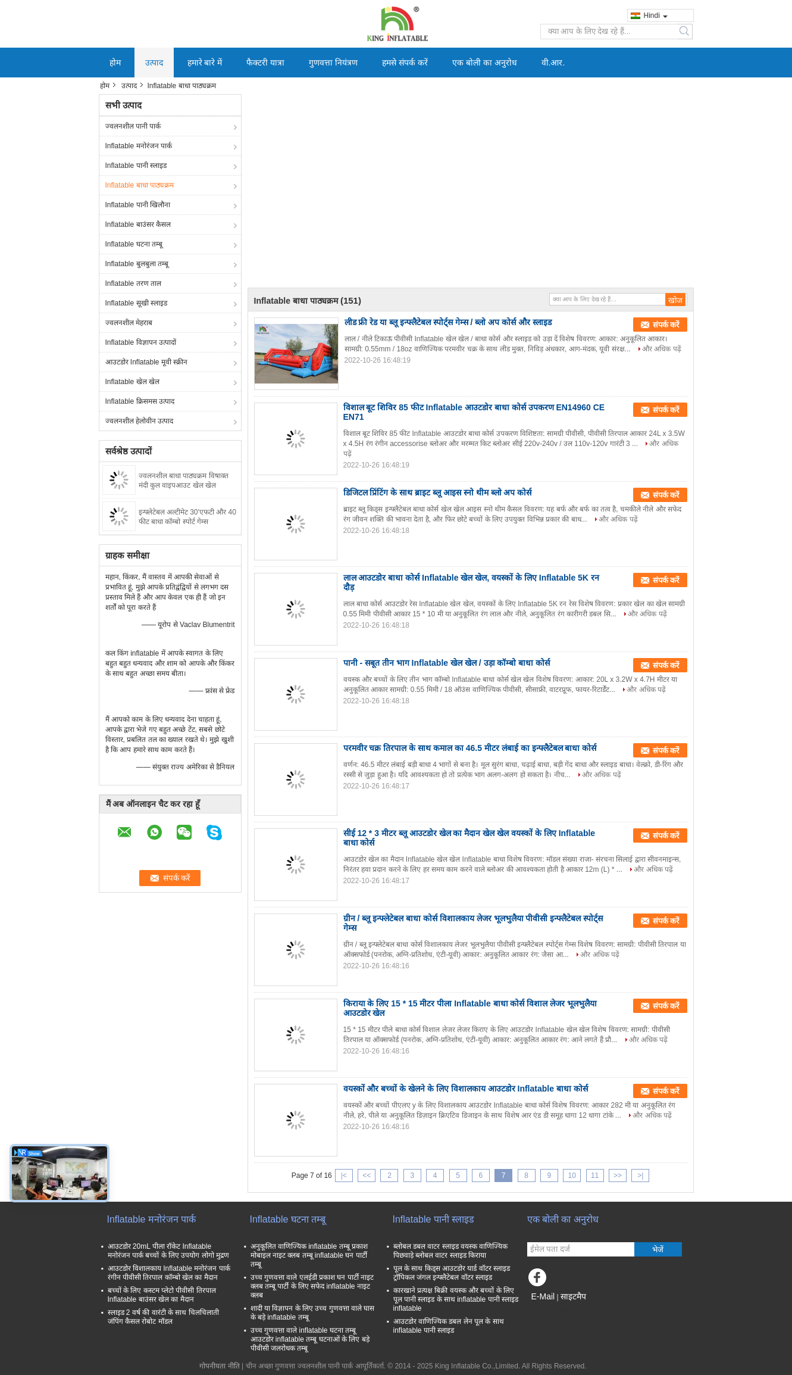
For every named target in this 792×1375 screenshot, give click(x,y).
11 (595, 1175)
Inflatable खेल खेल (132, 382)
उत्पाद (154, 62)
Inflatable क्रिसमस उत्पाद (139, 401)
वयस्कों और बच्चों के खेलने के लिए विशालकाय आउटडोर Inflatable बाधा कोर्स (465, 1088)
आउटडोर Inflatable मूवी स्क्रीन (146, 362)
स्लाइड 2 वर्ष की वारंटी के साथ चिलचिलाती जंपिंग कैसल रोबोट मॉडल (163, 1317)
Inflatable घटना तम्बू (133, 244)
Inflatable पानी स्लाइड (136, 165)
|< (344, 1175)
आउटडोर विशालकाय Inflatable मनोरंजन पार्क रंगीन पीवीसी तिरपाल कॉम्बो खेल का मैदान (169, 1273)
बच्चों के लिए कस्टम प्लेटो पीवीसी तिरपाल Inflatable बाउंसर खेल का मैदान (162, 1295)
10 (572, 1175)
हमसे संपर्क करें (405, 62)
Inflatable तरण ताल (133, 283)
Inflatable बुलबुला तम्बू (136, 264)
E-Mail (543, 1296)
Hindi (656, 15)
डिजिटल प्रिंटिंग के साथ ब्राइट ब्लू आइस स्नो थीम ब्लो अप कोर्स (437, 492)
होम (115, 62)
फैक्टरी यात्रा (265, 62)
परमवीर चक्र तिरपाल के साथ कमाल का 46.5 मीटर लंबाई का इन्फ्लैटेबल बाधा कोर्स (470, 748)
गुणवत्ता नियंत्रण (333, 62)
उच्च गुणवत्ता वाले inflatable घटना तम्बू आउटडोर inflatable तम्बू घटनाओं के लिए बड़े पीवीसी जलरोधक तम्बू (310, 1339)
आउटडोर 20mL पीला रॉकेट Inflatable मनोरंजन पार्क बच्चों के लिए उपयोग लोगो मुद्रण (168, 1250)
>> (617, 1175)
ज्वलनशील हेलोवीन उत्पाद (139, 421)
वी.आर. (553, 62)
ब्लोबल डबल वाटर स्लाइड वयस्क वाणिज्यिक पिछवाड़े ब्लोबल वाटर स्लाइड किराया (450, 1250)
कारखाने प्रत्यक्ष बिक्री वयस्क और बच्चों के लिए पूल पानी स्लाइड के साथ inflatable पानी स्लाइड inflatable (455, 1299)
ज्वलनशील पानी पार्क (133, 126)
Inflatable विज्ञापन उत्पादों (140, 342)
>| (640, 1175)
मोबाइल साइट (548, 1311)
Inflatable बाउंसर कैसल (138, 224)
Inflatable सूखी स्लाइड (136, 303)
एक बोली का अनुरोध (484, 62)
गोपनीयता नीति (219, 1366)
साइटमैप (573, 1296)
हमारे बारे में (205, 62)
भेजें (657, 1249)
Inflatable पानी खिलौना (137, 205)
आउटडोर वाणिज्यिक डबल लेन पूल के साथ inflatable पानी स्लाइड (448, 1326)
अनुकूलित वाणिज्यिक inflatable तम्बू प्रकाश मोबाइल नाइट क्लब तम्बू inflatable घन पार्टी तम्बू (309, 1255)
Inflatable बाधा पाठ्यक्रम (139, 185)
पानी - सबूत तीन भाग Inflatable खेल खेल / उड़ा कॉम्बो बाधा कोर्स (446, 663)
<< (366, 1175)
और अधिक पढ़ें (661, 349)
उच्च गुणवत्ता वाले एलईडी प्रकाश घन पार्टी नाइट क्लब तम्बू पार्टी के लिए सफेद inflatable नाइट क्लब (312, 1286)
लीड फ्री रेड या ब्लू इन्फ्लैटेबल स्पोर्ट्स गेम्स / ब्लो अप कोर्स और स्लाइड (448, 322)
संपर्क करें (666, 324)
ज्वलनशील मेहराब (128, 323)
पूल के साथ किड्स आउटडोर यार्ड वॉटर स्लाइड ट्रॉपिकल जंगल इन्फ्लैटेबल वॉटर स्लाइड (451, 1273)
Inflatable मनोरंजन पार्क (138, 146)
